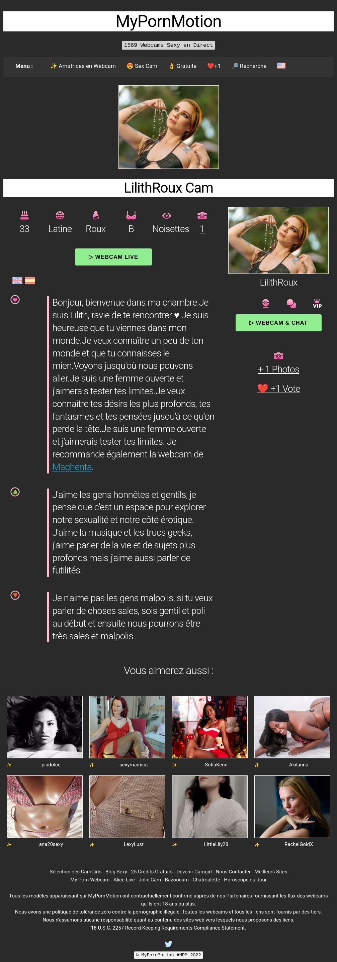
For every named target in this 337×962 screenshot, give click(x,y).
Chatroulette (206, 880)
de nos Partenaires (231, 896)
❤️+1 (214, 66)
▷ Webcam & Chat (278, 323)
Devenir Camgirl (194, 872)
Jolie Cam (150, 880)
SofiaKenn (216, 765)
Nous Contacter (233, 872)
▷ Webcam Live (113, 257)
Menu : (24, 66)
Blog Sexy (116, 872)
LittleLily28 (216, 844)
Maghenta (72, 466)
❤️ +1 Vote (278, 388)
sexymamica (133, 765)
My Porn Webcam (90, 880)
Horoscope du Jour (245, 880)
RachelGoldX (298, 844)
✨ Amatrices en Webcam (83, 66)
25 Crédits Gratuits (152, 872)
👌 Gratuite (182, 66)
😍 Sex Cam (142, 66)
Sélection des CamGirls (76, 872)
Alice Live (124, 880)
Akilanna (299, 765)
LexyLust (134, 844)
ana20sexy (51, 844)
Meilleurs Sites (271, 872)
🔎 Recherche (249, 66)
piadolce (51, 765)
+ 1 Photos (278, 369)
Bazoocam (177, 880)
